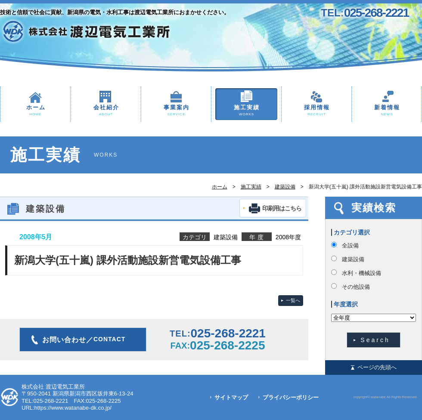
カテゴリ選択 (352, 232)
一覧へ (293, 300)
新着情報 (387, 110)
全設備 (350, 245)
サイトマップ (231, 397)
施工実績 (246, 110)
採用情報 (316, 110)
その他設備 (356, 287)
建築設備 (285, 187)
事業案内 (176, 110)
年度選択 (346, 304)
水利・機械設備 (361, 273)
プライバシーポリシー (291, 397)
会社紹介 (106, 110)
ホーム (35, 110)
